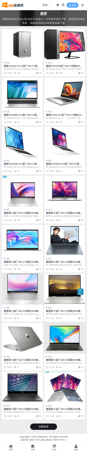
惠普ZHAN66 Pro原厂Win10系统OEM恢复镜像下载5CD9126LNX (22, 116)
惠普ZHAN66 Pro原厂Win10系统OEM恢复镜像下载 (22, 165)
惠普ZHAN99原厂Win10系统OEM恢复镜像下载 (64, 67)
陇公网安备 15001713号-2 (54, 439)
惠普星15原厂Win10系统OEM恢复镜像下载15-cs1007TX (22, 214)
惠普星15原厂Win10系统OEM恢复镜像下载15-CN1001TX (22, 410)
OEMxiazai (42, 436)
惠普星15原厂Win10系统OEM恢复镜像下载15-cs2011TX (22, 312)
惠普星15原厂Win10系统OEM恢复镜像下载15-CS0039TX (22, 361)
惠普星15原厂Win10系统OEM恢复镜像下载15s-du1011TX (64, 410)
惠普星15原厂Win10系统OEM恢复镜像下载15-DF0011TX (64, 263)
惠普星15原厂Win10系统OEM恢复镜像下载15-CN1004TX (64, 361)
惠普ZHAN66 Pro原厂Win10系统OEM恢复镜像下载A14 (64, 165)
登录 (72, 5)
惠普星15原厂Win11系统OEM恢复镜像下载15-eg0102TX (22, 263)
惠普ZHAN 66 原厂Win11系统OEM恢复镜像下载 (63, 116)
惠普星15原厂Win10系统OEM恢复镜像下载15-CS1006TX (64, 312)
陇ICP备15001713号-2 (31, 439)
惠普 (8, 62)
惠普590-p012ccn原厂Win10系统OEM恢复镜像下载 (22, 67)
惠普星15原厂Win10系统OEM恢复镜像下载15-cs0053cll (64, 214)
